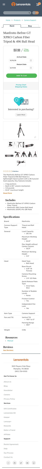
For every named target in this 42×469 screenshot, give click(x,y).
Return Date (21, 64)
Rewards (7, 426)
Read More (7, 193)
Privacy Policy (9, 399)
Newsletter (8, 390)
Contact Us (8, 457)
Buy (30, 26)
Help (5, 448)
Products (17, 20)
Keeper (7, 417)
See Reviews (8, 350)
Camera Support (30, 20)
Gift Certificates (10, 409)
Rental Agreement (11, 444)
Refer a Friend (9, 430)
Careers (7, 394)
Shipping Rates (21, 87)
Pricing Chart (21, 85)
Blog (6, 386)
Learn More (21, 115)
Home (8, 20)
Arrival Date (21, 57)
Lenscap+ (7, 421)
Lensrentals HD (10, 413)
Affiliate (7, 434)
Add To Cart (21, 76)
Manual (10, 341)
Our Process (8, 453)
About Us (7, 382)
